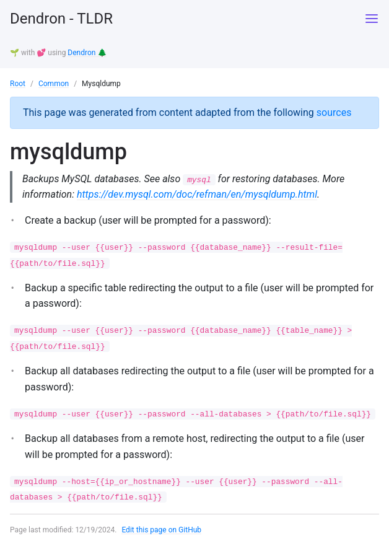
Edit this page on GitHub (161, 530)
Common (53, 83)
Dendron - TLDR (61, 18)
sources (334, 112)
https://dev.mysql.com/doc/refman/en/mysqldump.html (197, 194)
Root (17, 83)
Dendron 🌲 (87, 52)
